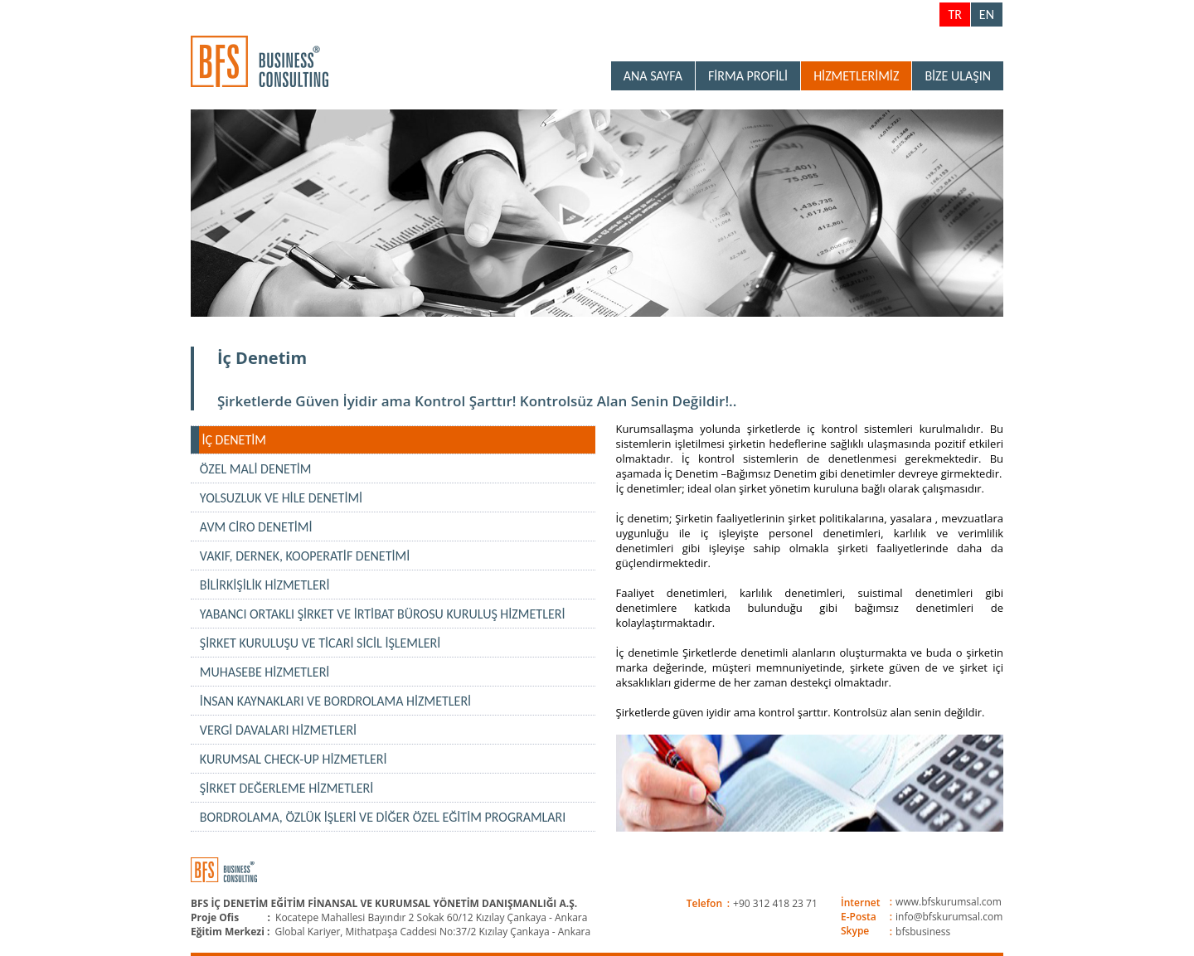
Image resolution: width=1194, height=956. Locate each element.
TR (954, 14)
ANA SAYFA (653, 76)
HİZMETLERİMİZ (856, 76)
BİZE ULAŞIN (958, 76)
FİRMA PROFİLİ (748, 76)
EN (986, 14)
